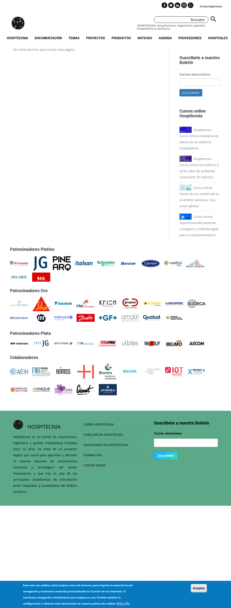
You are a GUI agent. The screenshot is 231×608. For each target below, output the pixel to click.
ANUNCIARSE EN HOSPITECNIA (106, 445)
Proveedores (190, 38)
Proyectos (95, 38)
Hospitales (218, 38)
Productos (121, 38)
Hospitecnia (17, 38)
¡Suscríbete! (190, 93)
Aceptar (199, 588)
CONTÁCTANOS (95, 465)
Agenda (165, 38)
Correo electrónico (194, 74)
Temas (74, 38)
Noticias (144, 38)
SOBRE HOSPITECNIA (99, 424)
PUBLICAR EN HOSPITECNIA (103, 435)
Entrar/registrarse (211, 6)
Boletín (186, 62)
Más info (123, 603)
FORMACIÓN (93, 455)
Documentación (48, 38)
